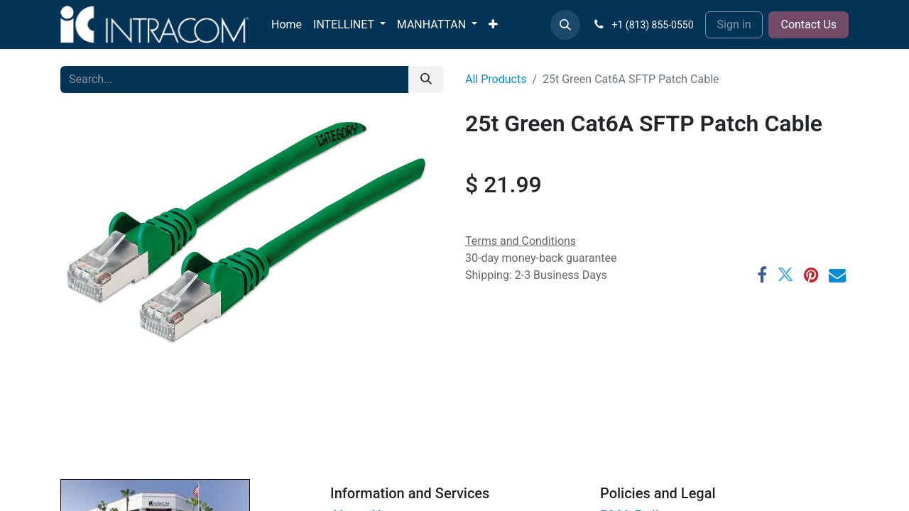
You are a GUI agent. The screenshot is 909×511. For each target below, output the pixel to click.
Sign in (734, 24)
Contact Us (808, 24)
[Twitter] (785, 274)
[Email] (837, 274)
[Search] (426, 79)
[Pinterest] (811, 274)
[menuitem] (286, 25)
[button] (565, 25)
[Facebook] (762, 274)
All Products (495, 79)
